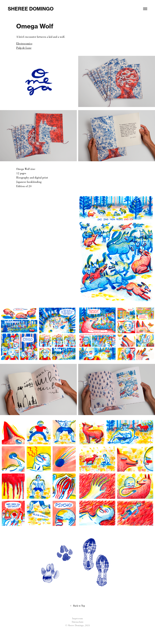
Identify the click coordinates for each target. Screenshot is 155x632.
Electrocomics (24, 43)
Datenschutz (77, 621)
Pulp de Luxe (23, 48)
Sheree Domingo (31, 9)
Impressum (77, 618)
